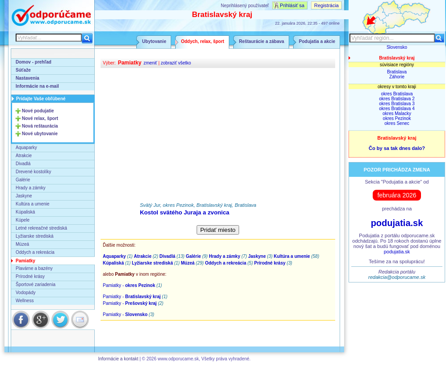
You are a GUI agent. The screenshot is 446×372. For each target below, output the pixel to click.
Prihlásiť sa (292, 5)
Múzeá (22, 244)
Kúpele (22, 220)
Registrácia (326, 5)
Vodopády (26, 292)
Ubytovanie (154, 41)
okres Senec (396, 123)
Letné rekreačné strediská (41, 228)
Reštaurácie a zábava (261, 41)
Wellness (25, 300)
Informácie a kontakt (118, 358)
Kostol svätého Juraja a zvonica (184, 212)
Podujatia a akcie (317, 41)
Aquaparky (26, 147)
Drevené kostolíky (33, 171)
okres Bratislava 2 (396, 98)
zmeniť (150, 62)
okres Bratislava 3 (396, 103)
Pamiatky (25, 260)
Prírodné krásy (30, 276)
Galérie (23, 179)
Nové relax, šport (40, 118)
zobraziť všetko (176, 62)
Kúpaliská (25, 212)
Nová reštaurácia (40, 126)
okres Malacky (397, 113)
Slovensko (397, 47)
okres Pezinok (397, 118)
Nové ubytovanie (40, 133)
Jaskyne (24, 195)
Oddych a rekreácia (35, 252)
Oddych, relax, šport (202, 41)
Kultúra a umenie (33, 203)
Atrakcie (24, 155)
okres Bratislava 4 (396, 108)
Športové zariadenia (35, 284)
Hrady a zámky (31, 187)
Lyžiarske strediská (35, 236)
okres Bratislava (396, 93)
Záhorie (396, 76)
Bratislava (397, 71)
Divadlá (23, 163)
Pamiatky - (129, 285)
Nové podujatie (38, 110)
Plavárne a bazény (34, 268)
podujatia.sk (397, 223)
